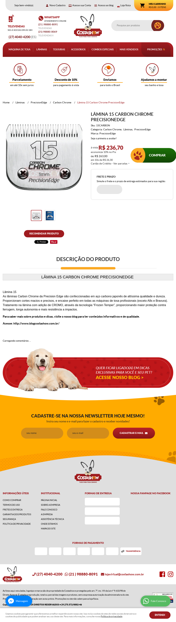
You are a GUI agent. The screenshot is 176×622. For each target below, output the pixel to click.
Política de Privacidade (17, 524)
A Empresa (47, 514)
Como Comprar (12, 500)
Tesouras (59, 49)
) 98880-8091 (48, 24)
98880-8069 (47, 31)
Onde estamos (49, 524)
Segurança (9, 519)
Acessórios (78, 49)
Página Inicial (49, 500)
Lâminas (41, 49)
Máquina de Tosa (19, 49)
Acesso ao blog (105, 5)
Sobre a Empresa (50, 505)
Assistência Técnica (52, 519)
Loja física (125, 5)
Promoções (154, 49)
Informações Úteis (16, 493)
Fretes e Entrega (12, 509)
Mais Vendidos (129, 49)
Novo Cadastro (57, 5)
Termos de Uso (11, 505)
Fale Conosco (49, 509)
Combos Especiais (103, 49)
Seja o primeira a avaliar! (104, 138)
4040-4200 (22, 37)
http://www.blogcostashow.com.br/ (36, 323)
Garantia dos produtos (17, 514)
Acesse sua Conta (81, 5)
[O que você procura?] (157, 25)
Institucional (50, 493)
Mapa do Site (48, 528)
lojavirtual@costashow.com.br (124, 574)
